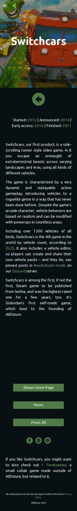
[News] (38, 405)
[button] (5, 5)
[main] (38, 41)
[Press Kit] (38, 422)
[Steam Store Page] (38, 388)
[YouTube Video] (38, 351)
